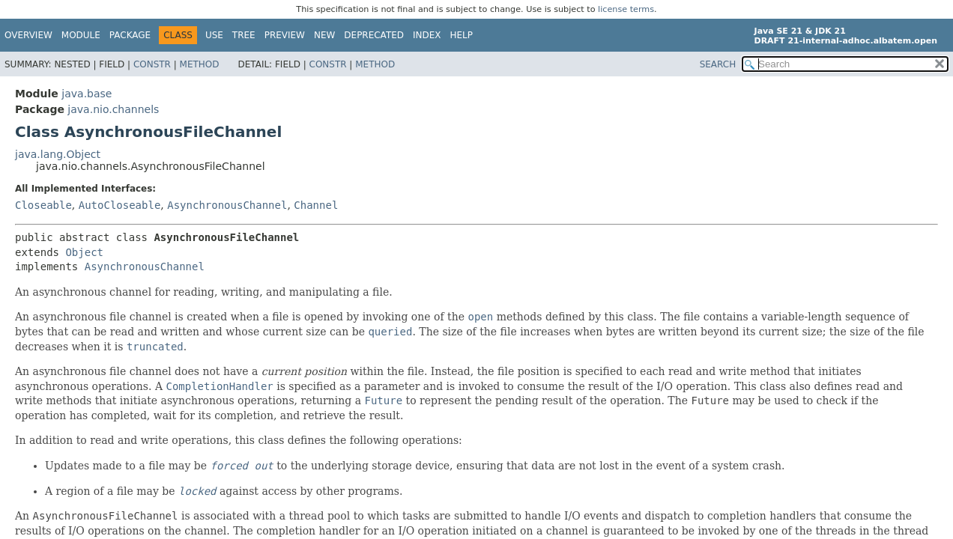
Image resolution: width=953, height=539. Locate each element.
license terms (626, 9)
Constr (152, 64)
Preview (284, 35)
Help (462, 35)
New (324, 35)
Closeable (43, 205)
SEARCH (718, 64)
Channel (316, 205)
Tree (243, 35)
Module (80, 35)
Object (84, 252)
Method (200, 64)
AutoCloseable (120, 205)
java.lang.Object (57, 154)
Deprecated (374, 35)
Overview (28, 35)
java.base (86, 94)
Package (130, 35)
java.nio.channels (113, 109)
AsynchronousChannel (227, 205)
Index (427, 35)
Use (214, 35)
